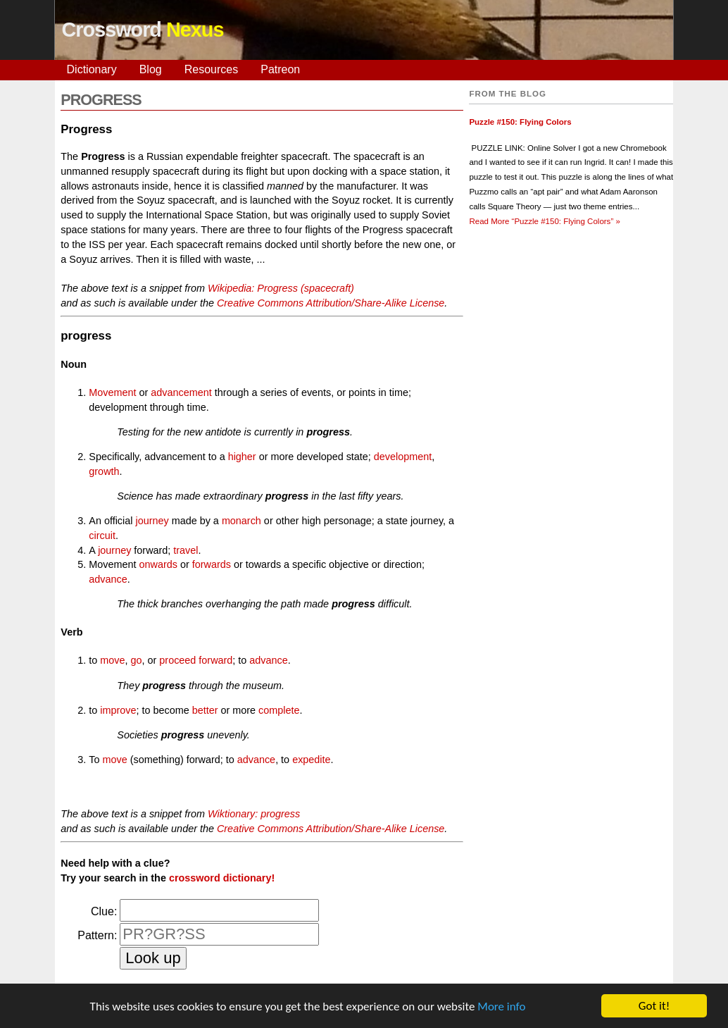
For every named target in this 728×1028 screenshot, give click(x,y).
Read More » (544, 221)
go (136, 660)
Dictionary (92, 69)
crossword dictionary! (222, 878)
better (205, 710)
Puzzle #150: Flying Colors (520, 122)
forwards (211, 564)
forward (215, 660)
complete (278, 710)
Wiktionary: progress (254, 813)
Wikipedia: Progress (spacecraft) (281, 288)
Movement (112, 392)
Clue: (104, 911)
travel (185, 550)
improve (118, 710)
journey (151, 520)
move (112, 660)
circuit (102, 535)
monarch (241, 520)
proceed (177, 660)
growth (104, 471)
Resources (211, 69)
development (403, 456)
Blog (150, 69)
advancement (181, 392)
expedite (311, 759)
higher (242, 456)
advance (108, 579)
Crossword (143, 29)
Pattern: (97, 935)
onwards (158, 564)
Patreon (280, 69)
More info (501, 1008)
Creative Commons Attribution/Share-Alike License (330, 303)
